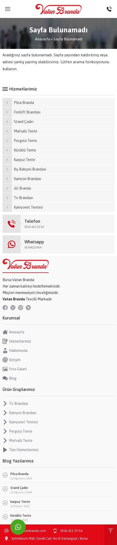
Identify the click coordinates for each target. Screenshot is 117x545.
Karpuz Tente (20, 502)
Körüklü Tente (20, 515)
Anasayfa (42, 39)
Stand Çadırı (19, 488)
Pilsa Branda (19, 474)
